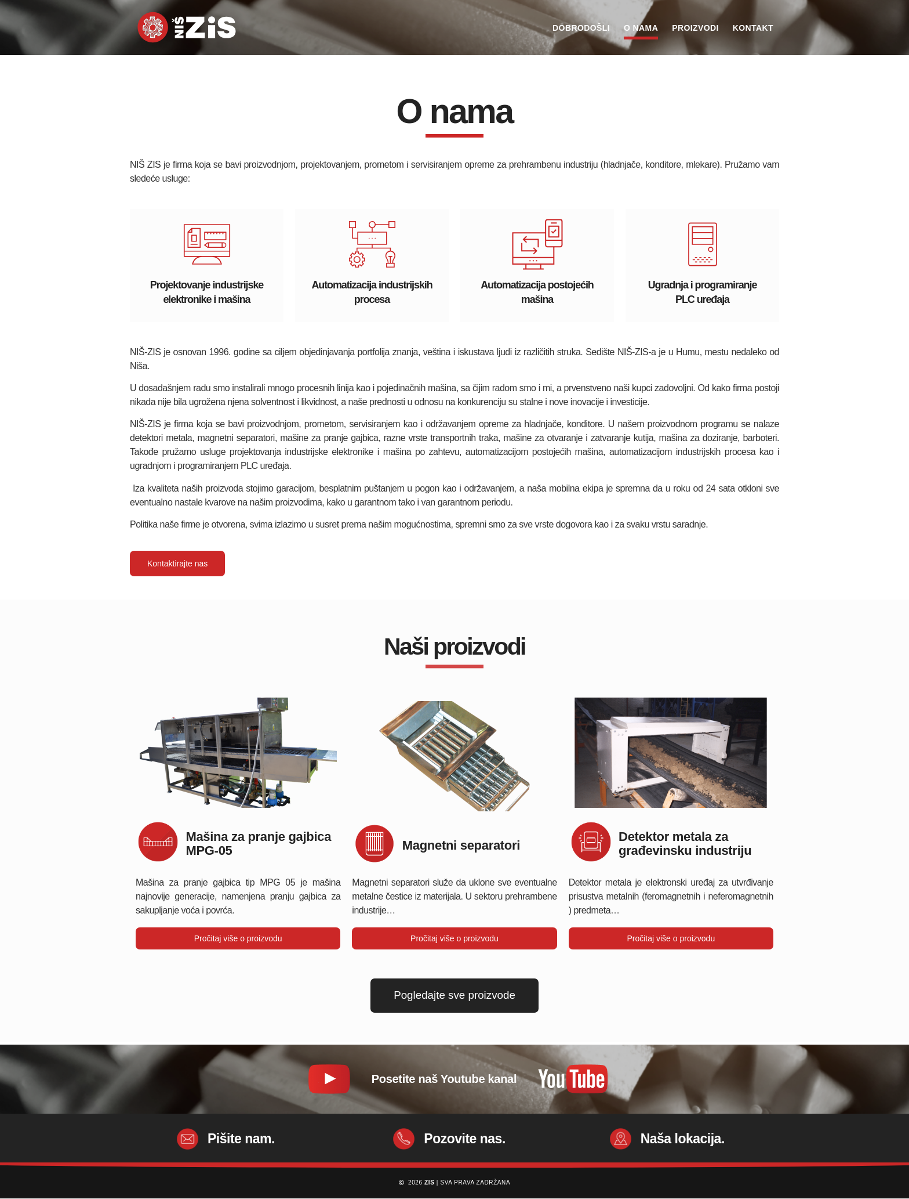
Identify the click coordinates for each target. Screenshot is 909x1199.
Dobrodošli (581, 27)
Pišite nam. (241, 1138)
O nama (641, 27)
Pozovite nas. (464, 1138)
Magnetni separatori (461, 845)
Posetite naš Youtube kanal (444, 1078)
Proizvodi (695, 27)
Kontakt (753, 27)
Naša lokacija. (683, 1138)
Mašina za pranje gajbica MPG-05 (258, 843)
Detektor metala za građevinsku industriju (685, 843)
